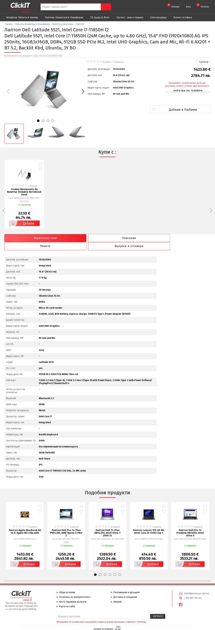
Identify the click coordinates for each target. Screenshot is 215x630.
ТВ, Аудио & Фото (99, 17)
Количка (202, 5)
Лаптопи (80, 24)
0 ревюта (107, 62)
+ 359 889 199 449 (192, 589)
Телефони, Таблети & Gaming (22, 17)
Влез (188, 6)
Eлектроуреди (158, 17)
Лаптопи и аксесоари (62, 24)
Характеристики (29, 238)
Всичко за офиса (183, 17)
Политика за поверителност (75, 589)
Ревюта (133, 238)
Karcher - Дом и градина (129, 17)
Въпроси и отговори (185, 238)
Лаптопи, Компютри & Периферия (64, 17)
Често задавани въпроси (72, 593)
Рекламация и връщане (126, 584)
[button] (83, 91)
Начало (9, 24)
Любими (173, 5)
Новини (117, 593)
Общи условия (67, 584)
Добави (21, 223)
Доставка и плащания (125, 589)
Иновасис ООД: (89, 627)
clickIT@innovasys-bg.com (196, 585)
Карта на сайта (67, 598)
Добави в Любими (191, 110)
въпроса (118, 62)
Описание (81, 238)
